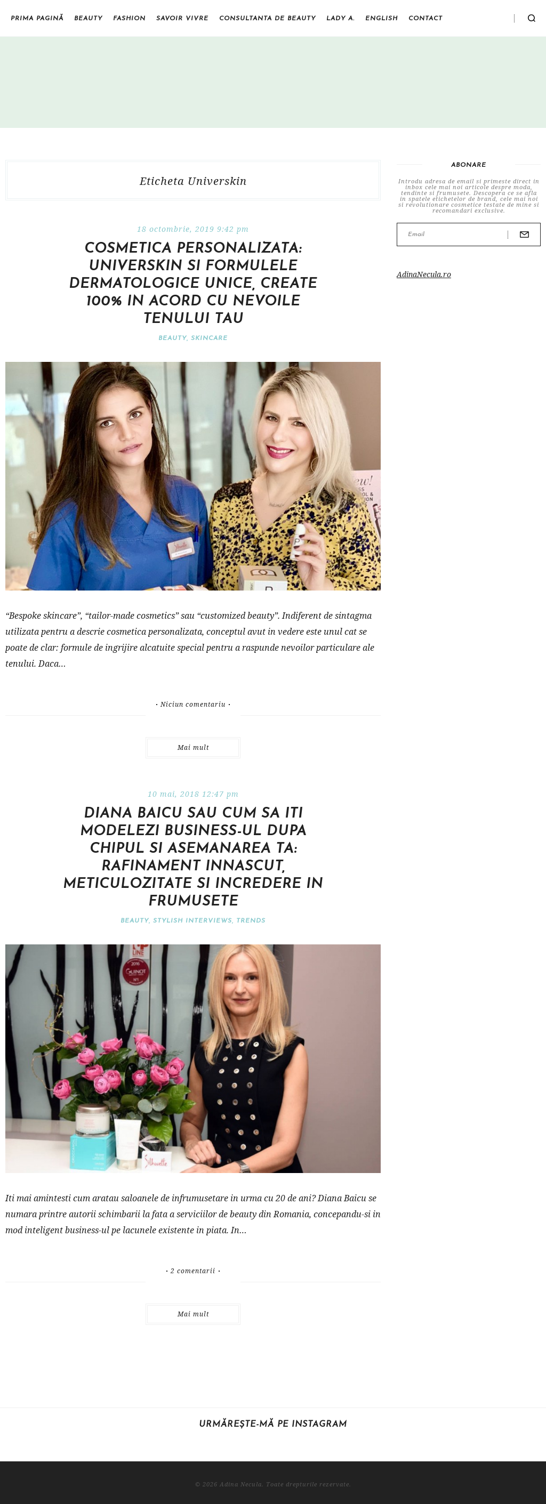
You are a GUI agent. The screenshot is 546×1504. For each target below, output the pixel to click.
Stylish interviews (192, 921)
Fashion (129, 18)
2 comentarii (193, 1271)
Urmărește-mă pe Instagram (273, 1424)
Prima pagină (37, 18)
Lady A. (340, 18)
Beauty (88, 18)
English (381, 18)
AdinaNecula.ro (424, 274)
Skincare (209, 338)
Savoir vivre (182, 18)
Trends (251, 921)
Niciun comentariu (193, 704)
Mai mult (193, 747)
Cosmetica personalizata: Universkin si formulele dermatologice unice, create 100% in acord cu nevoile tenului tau (193, 284)
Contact (425, 18)
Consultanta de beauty (267, 18)
